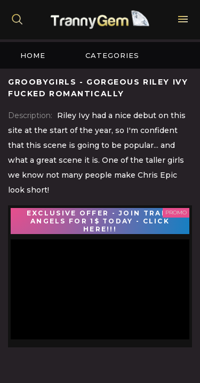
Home (32, 55)
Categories (112, 55)
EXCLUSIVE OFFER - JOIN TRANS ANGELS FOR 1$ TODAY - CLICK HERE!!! (100, 221)
